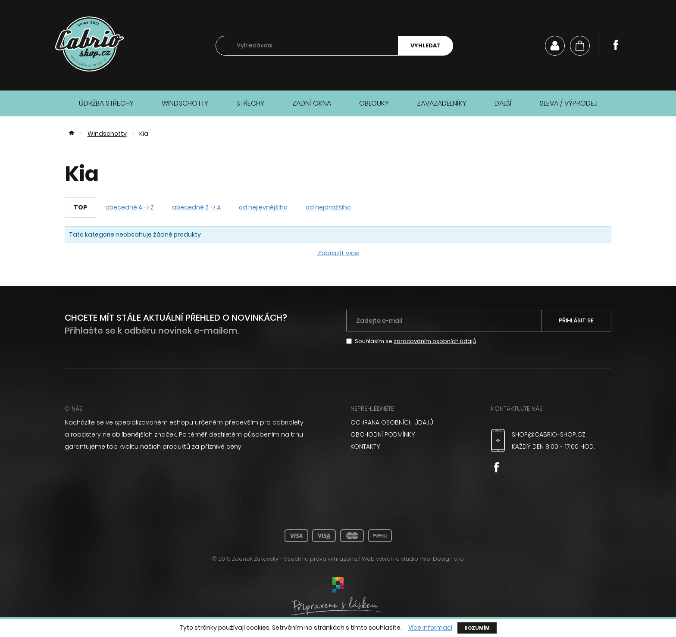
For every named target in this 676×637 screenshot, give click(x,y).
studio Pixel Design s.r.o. (432, 559)
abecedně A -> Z (129, 207)
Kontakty (365, 446)
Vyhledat (425, 45)
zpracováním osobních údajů (435, 341)
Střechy (250, 103)
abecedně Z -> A (196, 207)
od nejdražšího (328, 207)
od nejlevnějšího (263, 207)
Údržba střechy (106, 103)
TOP (80, 207)
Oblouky (374, 103)
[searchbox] (307, 46)
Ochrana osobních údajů (392, 422)
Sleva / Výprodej (569, 103)
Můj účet (555, 46)
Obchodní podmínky (383, 434)
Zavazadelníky (441, 103)
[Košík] (580, 46)
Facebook (615, 45)
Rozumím (477, 628)
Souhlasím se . (416, 341)
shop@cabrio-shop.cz (548, 434)
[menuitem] (411, 422)
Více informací (430, 628)
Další (503, 103)
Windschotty (185, 103)
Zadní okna (311, 103)
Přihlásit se (576, 320)
